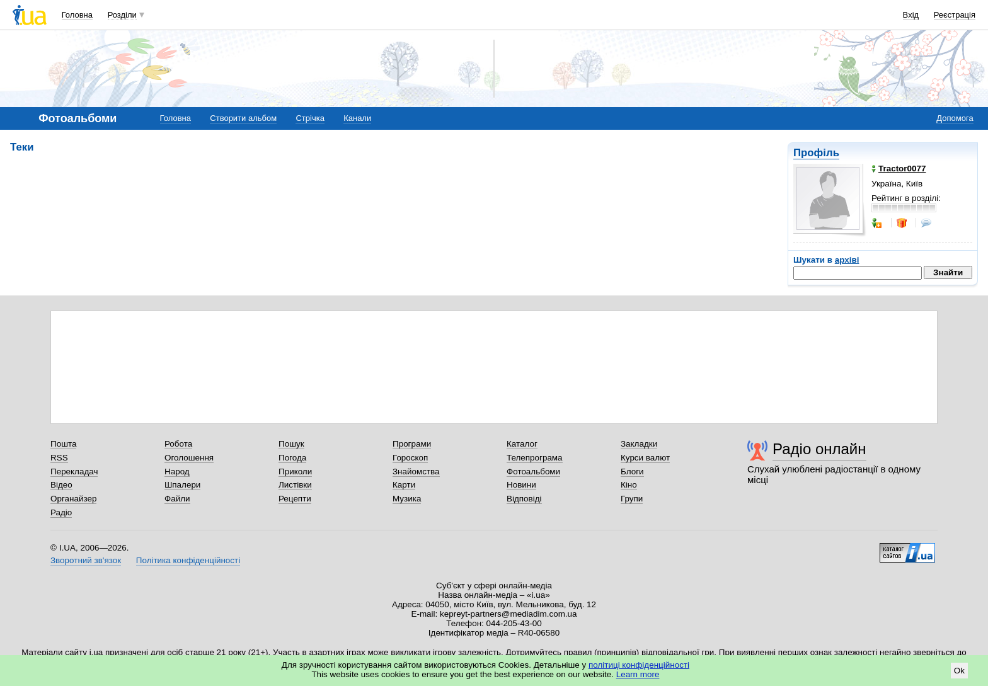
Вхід (911, 15)
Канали (357, 118)
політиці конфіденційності (639, 665)
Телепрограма (535, 457)
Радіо (61, 512)
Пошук (291, 444)
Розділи (122, 15)
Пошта (63, 444)
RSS (59, 457)
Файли (177, 498)
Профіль (816, 153)
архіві (847, 260)
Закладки (639, 444)
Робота (178, 444)
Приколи (295, 471)
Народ (177, 471)
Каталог (522, 444)
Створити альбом (243, 118)
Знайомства (416, 471)
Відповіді (524, 498)
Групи (632, 498)
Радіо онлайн (819, 448)
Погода (292, 457)
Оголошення (189, 457)
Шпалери (182, 484)
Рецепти (295, 498)
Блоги (632, 471)
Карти (404, 484)
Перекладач (74, 471)
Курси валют (645, 457)
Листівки (295, 484)
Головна (77, 15)
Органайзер (73, 498)
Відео (61, 484)
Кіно (629, 484)
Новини (521, 484)
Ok (959, 670)
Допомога (954, 118)
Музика (407, 498)
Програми (412, 444)
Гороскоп (410, 457)
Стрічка (310, 118)
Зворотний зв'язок (85, 560)
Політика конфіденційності (188, 560)
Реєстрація (954, 15)
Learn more (638, 674)
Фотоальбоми (533, 471)
